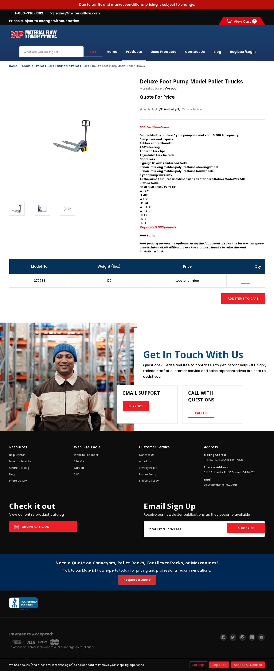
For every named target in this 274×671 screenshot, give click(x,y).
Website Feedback (86, 456)
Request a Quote (137, 581)
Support (137, 406)
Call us (203, 413)
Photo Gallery (18, 482)
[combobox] (51, 51)
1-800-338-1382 (26, 13)
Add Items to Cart (239, 298)
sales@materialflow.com (75, 13)
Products (134, 51)
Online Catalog (19, 469)
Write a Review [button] (192, 109)
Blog (217, 51)
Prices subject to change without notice (44, 20)
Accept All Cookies (248, 665)
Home (112, 51)
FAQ (76, 476)
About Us (145, 463)
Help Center (17, 456)
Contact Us (195, 51)
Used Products (163, 51)
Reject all (219, 665)
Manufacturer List (21, 463)
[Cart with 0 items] (242, 21)
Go (93, 51)
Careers (79, 469)
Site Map (79, 463)
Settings (198, 665)
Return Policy (147, 476)
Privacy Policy (148, 469)
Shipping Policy (149, 482)
